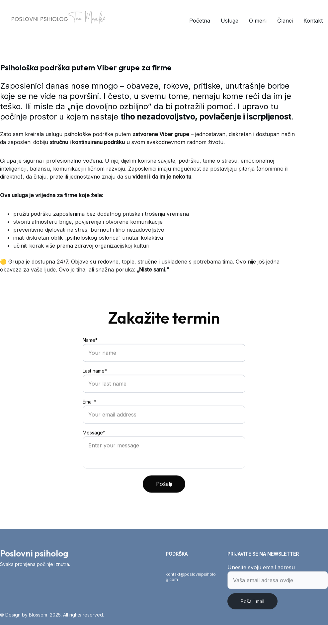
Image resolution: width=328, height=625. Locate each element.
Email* (89, 412)
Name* (90, 350)
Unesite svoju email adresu (261, 570)
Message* (94, 442)
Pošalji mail (252, 604)
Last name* (95, 381)
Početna (199, 20)
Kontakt (313, 20)
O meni (258, 20)
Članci (285, 20)
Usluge (229, 20)
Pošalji (164, 494)
